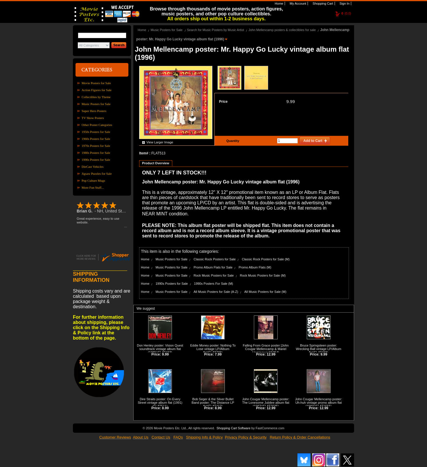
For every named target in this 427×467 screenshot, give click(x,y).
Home (278, 3)
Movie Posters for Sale (96, 83)
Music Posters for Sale (96, 104)
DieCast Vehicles (92, 166)
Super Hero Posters (94, 111)
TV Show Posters (93, 118)
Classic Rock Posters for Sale (215, 259)
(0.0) (346, 13)
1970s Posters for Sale (96, 145)
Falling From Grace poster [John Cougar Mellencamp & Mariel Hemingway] (266, 349)
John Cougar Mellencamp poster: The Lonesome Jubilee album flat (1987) (265, 402)
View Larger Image (159, 142)
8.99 (165, 408)
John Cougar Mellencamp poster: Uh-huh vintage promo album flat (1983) (318, 402)
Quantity (232, 141)
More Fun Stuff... (93, 187)
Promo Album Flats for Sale (213, 267)
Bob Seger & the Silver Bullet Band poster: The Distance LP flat (213, 402)
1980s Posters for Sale (96, 152)
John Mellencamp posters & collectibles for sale (282, 30)
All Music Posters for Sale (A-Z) (216, 291)
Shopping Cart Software (233, 428)
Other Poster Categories (97, 125)
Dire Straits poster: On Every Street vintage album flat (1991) (160, 400)
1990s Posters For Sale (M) (213, 283)
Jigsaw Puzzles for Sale (97, 173)
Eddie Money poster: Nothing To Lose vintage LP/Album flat (213, 349)
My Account (297, 3)
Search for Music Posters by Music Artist (215, 30)
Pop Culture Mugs (93, 180)
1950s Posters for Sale (96, 132)
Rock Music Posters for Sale (214, 275)
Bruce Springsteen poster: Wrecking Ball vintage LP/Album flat (318, 349)
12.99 (271, 354)
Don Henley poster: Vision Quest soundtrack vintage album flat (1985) (160, 349)
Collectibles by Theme (96, 97)
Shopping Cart (322, 3)
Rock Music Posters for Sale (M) (263, 275)
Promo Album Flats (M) (254, 267)
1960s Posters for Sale (96, 138)
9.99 (290, 101)
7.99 (218, 354)
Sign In (344, 3)
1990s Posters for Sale (96, 159)
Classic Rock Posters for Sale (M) (265, 259)
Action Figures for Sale (97, 90)
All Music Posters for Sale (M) (265, 291)
